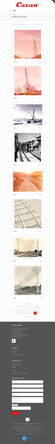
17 (16, 313)
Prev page (27, 303)
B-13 (15, 128)
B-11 (15, 194)
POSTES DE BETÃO (16, 364)
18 (19, 313)
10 (20, 310)
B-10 (15, 231)
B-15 (15, 61)
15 (35, 310)
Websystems (27, 425)
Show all (39, 24)
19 (23, 313)
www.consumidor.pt (38, 433)
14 (32, 310)
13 (29, 310)
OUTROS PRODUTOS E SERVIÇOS (20, 373)
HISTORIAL (14, 351)
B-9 (15, 261)
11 (22, 310)
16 (38, 310)
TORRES (14, 367)
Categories (22, 24)
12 (26, 310)
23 (35, 313)
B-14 (15, 98)
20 (26, 313)
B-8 (15, 298)
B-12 (15, 164)
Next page (27, 316)
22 (32, 313)
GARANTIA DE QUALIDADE (18, 354)
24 (38, 313)
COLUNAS (14, 370)
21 (29, 313)
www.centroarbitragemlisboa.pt (27, 432)
